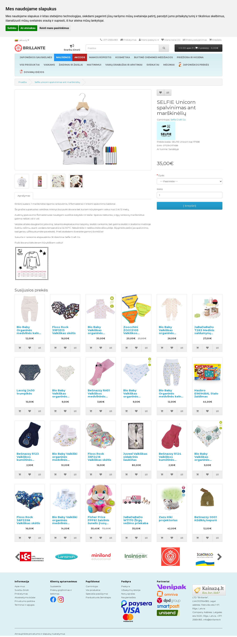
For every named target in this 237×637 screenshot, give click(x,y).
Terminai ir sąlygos (24, 604)
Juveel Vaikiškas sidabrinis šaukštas (135, 457)
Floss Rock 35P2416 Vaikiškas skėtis (99, 457)
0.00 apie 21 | (198, 48)
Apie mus (20, 586)
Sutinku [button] (11, 28)
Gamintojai (92, 586)
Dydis (161, 175)
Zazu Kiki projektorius (168, 518)
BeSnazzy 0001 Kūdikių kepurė (205, 518)
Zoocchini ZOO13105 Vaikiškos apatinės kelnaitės (130, 333)
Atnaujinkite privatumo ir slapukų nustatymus (40, 633)
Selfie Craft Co (178, 119)
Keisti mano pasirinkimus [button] (54, 28)
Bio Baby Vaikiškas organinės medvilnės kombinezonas (170, 333)
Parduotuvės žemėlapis (98, 597)
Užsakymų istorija (130, 590)
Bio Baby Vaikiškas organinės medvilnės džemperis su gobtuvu (98, 334)
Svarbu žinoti (22, 590)
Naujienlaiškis (128, 597)
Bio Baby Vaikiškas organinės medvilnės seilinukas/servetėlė (67, 396)
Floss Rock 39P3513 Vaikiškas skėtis (64, 330)
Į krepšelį (189, 205)
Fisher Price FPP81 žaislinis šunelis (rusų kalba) (98, 521)
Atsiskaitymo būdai (25, 597)
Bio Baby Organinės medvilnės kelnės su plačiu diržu (29, 331)
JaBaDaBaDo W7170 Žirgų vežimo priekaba (135, 520)
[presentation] (17, 557)
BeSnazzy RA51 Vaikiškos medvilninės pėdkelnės (99, 395)
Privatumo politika (25, 601)
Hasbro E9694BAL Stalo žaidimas (206, 393)
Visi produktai (93, 590)
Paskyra (125, 586)
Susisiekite (55, 586)
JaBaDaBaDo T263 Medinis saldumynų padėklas (204, 331)
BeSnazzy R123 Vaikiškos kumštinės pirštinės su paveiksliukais (28, 460)
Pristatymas (21, 593)
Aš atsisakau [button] (28, 28)
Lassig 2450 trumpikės (26, 392)
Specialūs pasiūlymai (97, 593)
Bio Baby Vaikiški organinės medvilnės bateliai (64, 458)
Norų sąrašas (128, 593)
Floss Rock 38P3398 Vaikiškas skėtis (28, 520)
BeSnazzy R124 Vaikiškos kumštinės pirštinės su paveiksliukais (170, 460)
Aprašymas (24, 195)
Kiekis (160, 189)
